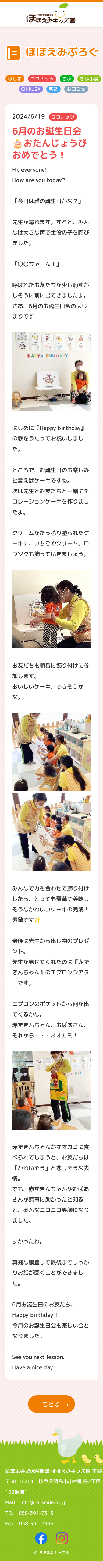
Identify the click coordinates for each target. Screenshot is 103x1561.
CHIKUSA (30, 89)
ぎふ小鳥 (89, 78)
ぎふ (66, 78)
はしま (15, 78)
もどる (51, 1404)
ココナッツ (42, 78)
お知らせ (76, 89)
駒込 (53, 89)
